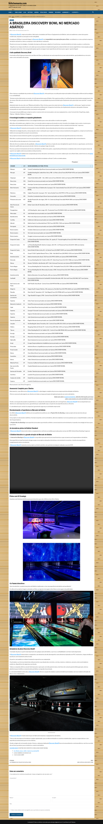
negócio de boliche (70, 396)
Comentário (13, 777)
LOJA (24, 12)
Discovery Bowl (15, 158)
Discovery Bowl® (72, 401)
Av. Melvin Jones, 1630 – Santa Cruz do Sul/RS (26, 750)
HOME (11, 12)
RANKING (51, 12)
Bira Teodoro (13, 30)
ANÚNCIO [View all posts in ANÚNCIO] (11, 19)
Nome (12, 797)
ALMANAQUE (66, 12)
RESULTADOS (43, 12)
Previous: (31, 761)
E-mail (54, 797)
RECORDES (58, 12)
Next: (72, 761)
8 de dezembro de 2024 (22, 30)
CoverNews (65, 821)
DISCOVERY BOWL (68, 169)
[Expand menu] (12, 11)
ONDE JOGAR (18, 12)
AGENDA (36, 12)
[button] (21, 165)
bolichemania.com (16, 3)
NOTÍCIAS (30, 12)
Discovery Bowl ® (16, 34)
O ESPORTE (75, 12)
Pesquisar (75, 161)
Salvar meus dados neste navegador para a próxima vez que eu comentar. (30, 809)
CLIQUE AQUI (14, 747)
